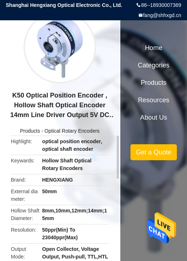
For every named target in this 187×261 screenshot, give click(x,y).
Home (153, 47)
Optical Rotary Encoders (72, 131)
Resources (153, 100)
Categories (153, 65)
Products (30, 131)
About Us (153, 117)
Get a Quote (153, 152)
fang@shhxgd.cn (162, 15)
